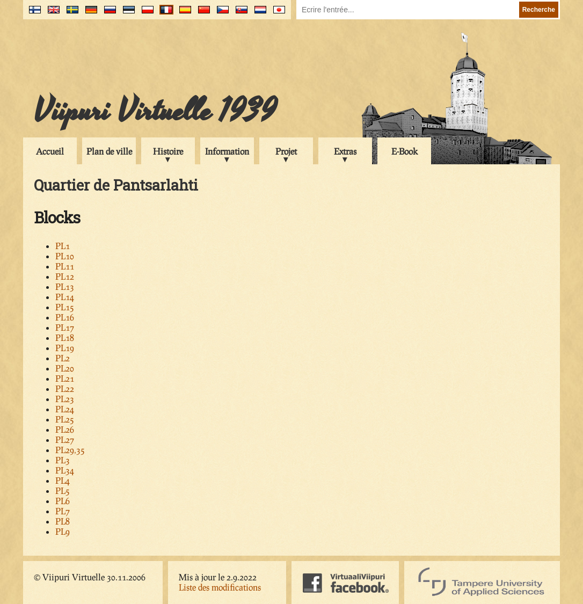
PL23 (64, 399)
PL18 (64, 337)
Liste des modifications (220, 587)
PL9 (62, 531)
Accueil (50, 151)
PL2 (62, 358)
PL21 (64, 378)
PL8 (62, 521)
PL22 (64, 388)
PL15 (64, 307)
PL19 (64, 348)
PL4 (62, 480)
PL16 (64, 317)
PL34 (64, 470)
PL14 (64, 297)
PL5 (62, 490)
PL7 (62, 511)
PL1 (62, 246)
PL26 (64, 429)
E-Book (404, 151)
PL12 (64, 276)
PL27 (64, 439)
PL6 (62, 501)
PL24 (64, 409)
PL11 (64, 266)
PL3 (62, 460)
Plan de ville (109, 151)
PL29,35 (70, 450)
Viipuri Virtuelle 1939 (155, 111)
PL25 (64, 419)
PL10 (64, 256)
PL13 (64, 286)
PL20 (64, 368)
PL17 (64, 327)
